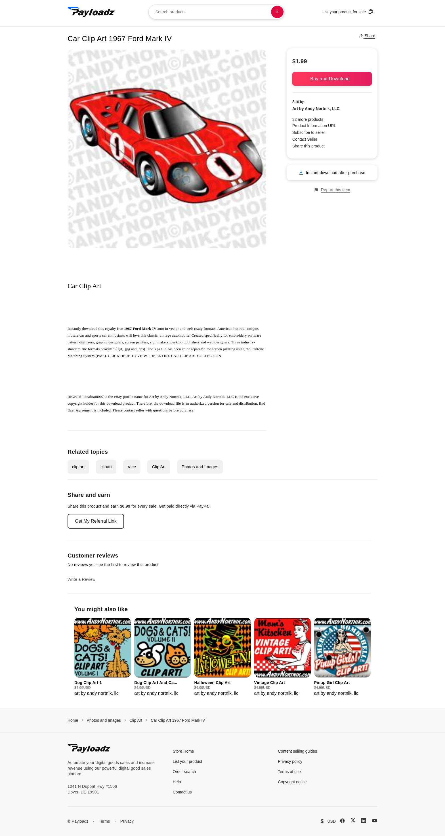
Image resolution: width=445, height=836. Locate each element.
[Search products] (277, 12)
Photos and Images (200, 466)
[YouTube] (374, 821)
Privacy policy (290, 761)
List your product (187, 761)
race (132, 466)
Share (367, 35)
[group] (102, 657)
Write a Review (81, 579)
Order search (184, 771)
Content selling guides (297, 751)
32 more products (307, 119)
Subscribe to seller (308, 132)
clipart (106, 466)
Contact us (182, 792)
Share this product (308, 146)
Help (177, 782)
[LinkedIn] (363, 820)
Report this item (332, 189)
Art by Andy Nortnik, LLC (316, 108)
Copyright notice (292, 782)
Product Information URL (314, 125)
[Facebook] (342, 821)
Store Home (183, 751)
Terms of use (289, 771)
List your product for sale (347, 11)
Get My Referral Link (96, 521)
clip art (78, 466)
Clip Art (158, 466)
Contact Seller (304, 139)
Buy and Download (332, 78)
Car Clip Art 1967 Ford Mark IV (178, 720)
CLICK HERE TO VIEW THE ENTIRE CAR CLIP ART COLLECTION (164, 356)
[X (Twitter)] (353, 820)
